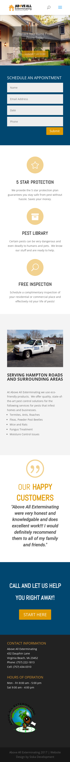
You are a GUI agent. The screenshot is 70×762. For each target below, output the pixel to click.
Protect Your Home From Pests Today (35, 38)
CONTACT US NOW (35, 56)
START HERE (35, 614)
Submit (55, 131)
